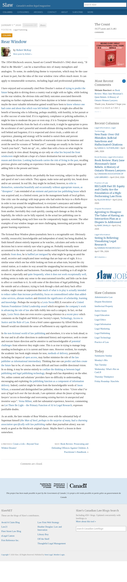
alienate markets (25, 298)
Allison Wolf (104, 199)
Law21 (4, 527)
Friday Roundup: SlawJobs (107, 381)
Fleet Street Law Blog (11, 531)
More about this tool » (86, 521)
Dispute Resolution (103, 208)
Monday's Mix (101, 360)
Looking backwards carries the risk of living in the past (50, 160)
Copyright (5, 555)
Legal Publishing (20, 30)
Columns (8, 12)
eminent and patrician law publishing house (57, 191)
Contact (52, 12)
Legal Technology (103, 337)
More (90, 12)
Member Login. (59, 555)
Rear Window (14, 41)
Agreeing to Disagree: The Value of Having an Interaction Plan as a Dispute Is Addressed (109, 217)
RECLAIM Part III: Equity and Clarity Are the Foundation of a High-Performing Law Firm (110, 191)
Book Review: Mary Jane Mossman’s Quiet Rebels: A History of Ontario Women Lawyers (110, 165)
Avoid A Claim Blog (10, 522)
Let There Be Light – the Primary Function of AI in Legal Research (38, 405)
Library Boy (43, 534)
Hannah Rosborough (108, 247)
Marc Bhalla (103, 225)
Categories (23, 12)
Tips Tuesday (101, 364)
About (64, 12)
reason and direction (11, 160)
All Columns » (100, 257)
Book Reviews (101, 157)
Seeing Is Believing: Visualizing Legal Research (107, 241)
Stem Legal (49, 555)
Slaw (8, 4)
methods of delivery (58, 353)
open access (31, 357)
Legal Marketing (102, 328)
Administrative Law (104, 297)
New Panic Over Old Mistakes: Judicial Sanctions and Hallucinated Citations (109, 139)
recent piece (72, 314)
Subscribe (77, 12)
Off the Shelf (43, 539)
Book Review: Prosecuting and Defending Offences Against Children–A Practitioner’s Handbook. (70, 448)
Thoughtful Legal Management (52, 543)
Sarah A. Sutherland (108, 148)
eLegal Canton (7, 536)
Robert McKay (23, 50)
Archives (38, 12)
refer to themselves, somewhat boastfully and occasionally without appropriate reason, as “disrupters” (42, 187)
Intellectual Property (104, 306)
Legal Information (102, 128)
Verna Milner (25, 401)
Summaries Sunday (103, 355)
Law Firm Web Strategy (48, 522)
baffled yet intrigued (38, 254)
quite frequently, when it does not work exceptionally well (57, 274)
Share (43, 25)
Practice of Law (101, 183)
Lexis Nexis (48, 302)
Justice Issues (101, 310)
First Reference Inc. (10, 540)
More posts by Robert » (22, 54)
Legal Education (102, 315)
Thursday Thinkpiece (104, 377)
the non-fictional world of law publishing (24, 333)
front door (16, 254)
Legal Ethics (100, 319)
